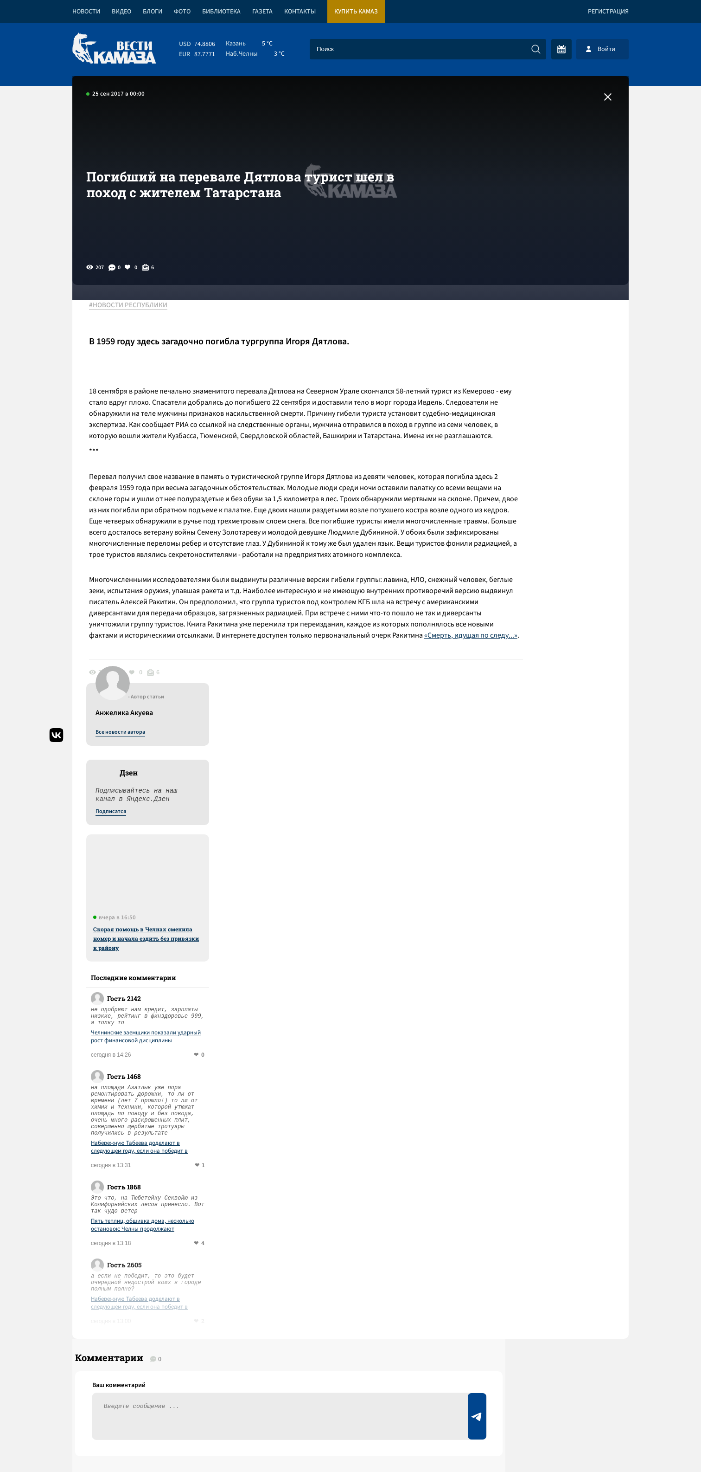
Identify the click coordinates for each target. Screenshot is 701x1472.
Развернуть (351, 1410)
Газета (262, 11)
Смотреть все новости (378, 1089)
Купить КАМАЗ (356, 11)
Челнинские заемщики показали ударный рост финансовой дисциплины (551, 620)
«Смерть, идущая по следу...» (142, 691)
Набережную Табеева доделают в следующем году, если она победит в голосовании (545, 731)
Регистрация (608, 11)
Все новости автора (526, 316)
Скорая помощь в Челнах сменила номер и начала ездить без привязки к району (552, 522)
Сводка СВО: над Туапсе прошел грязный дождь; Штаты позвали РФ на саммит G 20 (233, 1265)
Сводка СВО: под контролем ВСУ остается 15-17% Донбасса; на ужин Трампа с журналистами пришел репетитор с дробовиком (217, 1178)
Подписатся (516, 395)
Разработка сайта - (593, 1446)
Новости (86, 11)
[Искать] (536, 49)
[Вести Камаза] (114, 48)
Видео (121, 11)
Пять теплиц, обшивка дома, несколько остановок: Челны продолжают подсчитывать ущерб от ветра (548, 809)
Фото (182, 11)
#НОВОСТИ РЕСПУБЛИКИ (135, 305)
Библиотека (221, 11)
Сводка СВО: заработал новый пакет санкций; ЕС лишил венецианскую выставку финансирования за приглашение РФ (227, 1225)
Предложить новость (537, 1120)
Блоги (152, 11)
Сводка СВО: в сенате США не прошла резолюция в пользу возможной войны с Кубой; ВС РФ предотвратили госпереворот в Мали (240, 1132)
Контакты (300, 11)
